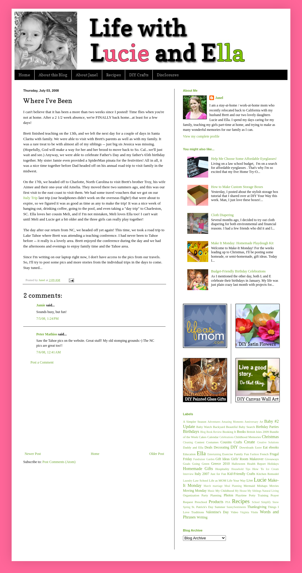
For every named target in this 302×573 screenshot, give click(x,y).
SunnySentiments (236, 507)
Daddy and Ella (193, 447)
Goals (186, 463)
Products (216, 501)
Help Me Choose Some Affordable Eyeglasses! (244, 159)
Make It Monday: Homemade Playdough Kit (242, 243)
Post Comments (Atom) (59, 462)
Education (189, 454)
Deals (208, 447)
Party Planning (212, 495)
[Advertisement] (94, 408)
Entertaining (214, 454)
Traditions (197, 512)
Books (241, 432)
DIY (234, 447)
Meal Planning (233, 485)
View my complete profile (201, 136)
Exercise (227, 454)
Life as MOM (218, 480)
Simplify (266, 502)
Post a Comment (41, 362)
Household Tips (240, 469)
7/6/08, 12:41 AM (48, 352)
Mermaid (249, 485)
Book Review (214, 431)
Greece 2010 (220, 464)
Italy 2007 (202, 474)
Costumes (212, 442)
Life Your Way (236, 480)
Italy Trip (30, 198)
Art (261, 421)
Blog (203, 431)
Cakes (202, 437)
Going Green (200, 463)
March (207, 485)
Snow (275, 502)
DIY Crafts (138, 74)
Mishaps (262, 485)
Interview (188, 474)
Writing (202, 517)
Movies (274, 485)
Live (250, 480)
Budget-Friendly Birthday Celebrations (238, 271)
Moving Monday (194, 491)
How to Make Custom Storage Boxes (237, 187)
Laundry (188, 480)
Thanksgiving (256, 507)
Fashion (254, 454)
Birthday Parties (267, 427)
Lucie (260, 480)
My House (241, 490)
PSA (228, 502)
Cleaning (188, 442)
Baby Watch (204, 427)
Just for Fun (218, 474)
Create (249, 442)
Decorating (221, 447)
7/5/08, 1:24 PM (47, 319)
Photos (228, 495)
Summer (220, 507)
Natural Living (270, 490)
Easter (258, 447)
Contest (199, 442)
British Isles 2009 (258, 431)
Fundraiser (199, 459)
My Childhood (224, 490)
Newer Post (33, 454)
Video (234, 512)
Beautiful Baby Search (240, 427)
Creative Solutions (268, 442)
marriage (217, 485)
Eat (265, 447)
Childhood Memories (247, 437)
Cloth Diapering (222, 215)
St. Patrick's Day (202, 507)
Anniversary (251, 421)
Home (24, 74)
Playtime (241, 495)
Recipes (113, 74)
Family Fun (241, 454)
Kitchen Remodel (267, 474)
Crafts (237, 442)
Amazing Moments (232, 421)
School (256, 502)
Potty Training (258, 495)
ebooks (274, 447)
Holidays (273, 463)
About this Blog (53, 74)
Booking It (229, 431)
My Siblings (254, 490)
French (264, 454)
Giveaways (272, 459)
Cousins (226, 442)
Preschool (201, 502)
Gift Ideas (222, 459)
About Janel (87, 74)
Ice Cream (272, 469)
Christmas (270, 436)
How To (258, 469)
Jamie (40, 305)
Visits (254, 512)
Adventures (214, 421)
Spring (186, 507)
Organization (191, 495)
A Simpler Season (194, 421)
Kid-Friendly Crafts (241, 474)
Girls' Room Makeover (247, 459)
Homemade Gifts (198, 468)
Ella (201, 453)
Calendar (213, 437)
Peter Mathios (46, 334)
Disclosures (168, 74)
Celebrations (227, 437)
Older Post (156, 454)
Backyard (219, 427)
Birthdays (191, 431)
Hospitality (222, 469)
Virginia (244, 512)
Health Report (256, 463)
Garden (210, 459)
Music (211, 490)
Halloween (238, 463)
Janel (219, 98)
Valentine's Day (217, 512)
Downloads (246, 447)
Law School (200, 480)
